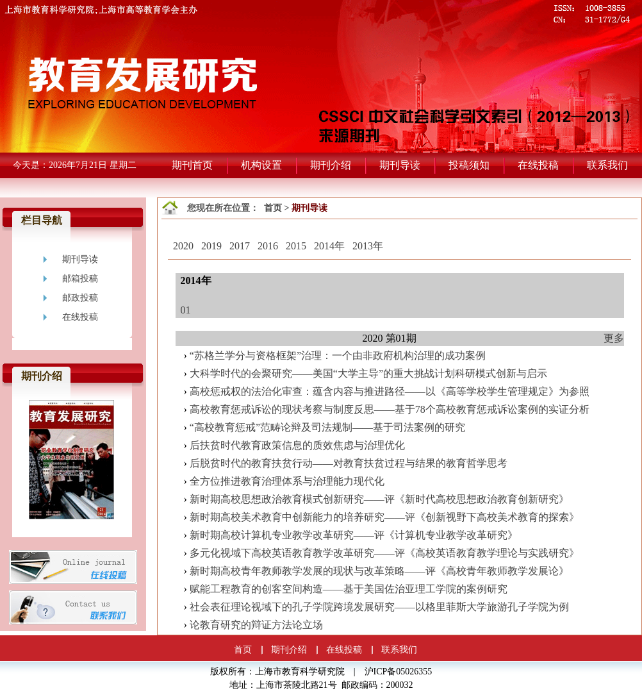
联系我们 (399, 650)
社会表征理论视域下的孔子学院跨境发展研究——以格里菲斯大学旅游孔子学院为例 (379, 606)
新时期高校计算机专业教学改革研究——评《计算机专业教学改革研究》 (354, 535)
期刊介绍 (289, 650)
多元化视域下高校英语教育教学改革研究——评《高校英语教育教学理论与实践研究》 (384, 552)
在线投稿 (80, 317)
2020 (183, 245)
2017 (239, 245)
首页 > (278, 208)
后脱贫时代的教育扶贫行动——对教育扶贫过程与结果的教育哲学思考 (348, 463)
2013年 (367, 245)
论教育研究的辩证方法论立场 (256, 624)
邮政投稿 (80, 298)
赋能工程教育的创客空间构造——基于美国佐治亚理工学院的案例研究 (348, 588)
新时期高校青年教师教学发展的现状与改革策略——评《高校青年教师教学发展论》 (379, 570)
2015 (296, 245)
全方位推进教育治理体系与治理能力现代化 (287, 481)
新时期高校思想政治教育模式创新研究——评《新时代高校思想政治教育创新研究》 (379, 499)
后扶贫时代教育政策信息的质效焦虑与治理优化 (297, 445)
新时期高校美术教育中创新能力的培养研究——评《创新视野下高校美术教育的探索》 (384, 517)
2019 (211, 245)
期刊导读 (80, 259)
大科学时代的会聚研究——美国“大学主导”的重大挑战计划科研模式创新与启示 (368, 373)
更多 (614, 338)
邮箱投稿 (80, 278)
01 (186, 310)
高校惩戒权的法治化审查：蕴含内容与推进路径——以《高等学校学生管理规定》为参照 (389, 391)
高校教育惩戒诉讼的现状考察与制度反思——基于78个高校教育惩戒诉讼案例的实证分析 (389, 409)
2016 (268, 245)
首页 (243, 650)
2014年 (329, 245)
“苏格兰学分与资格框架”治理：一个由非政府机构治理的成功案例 (338, 355)
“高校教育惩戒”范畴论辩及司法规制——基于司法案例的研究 (327, 427)
